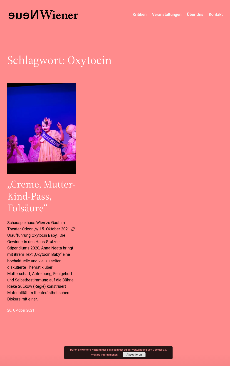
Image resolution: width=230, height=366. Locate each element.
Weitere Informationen (104, 354)
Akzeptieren (134, 354)
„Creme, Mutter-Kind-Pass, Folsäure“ (41, 196)
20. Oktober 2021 (20, 310)
